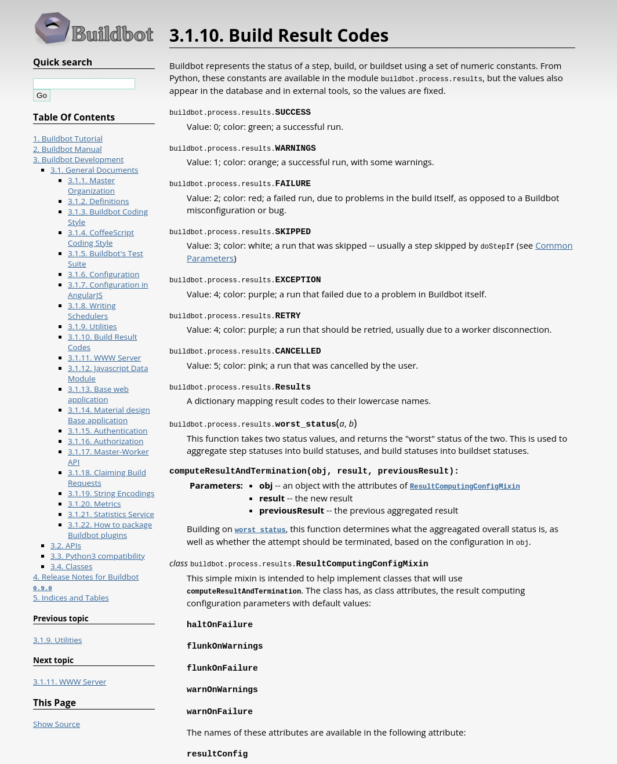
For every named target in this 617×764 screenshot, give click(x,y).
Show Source (56, 724)
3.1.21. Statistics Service (111, 514)
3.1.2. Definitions (98, 201)
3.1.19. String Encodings (111, 493)
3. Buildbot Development (78, 159)
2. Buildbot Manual (67, 149)
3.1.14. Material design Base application (109, 415)
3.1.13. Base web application (98, 394)
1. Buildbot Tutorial (68, 138)
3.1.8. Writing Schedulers (92, 310)
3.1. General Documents (94, 170)
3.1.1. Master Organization (91, 185)
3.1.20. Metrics (94, 504)
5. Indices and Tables (71, 597)
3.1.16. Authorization (105, 441)
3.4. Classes (71, 566)
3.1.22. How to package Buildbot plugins (110, 529)
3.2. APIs (65, 545)
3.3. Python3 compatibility (97, 556)
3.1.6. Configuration (103, 274)
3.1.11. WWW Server (104, 357)
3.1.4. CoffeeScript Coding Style (101, 237)
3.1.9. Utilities (92, 326)
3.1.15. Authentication (108, 430)
